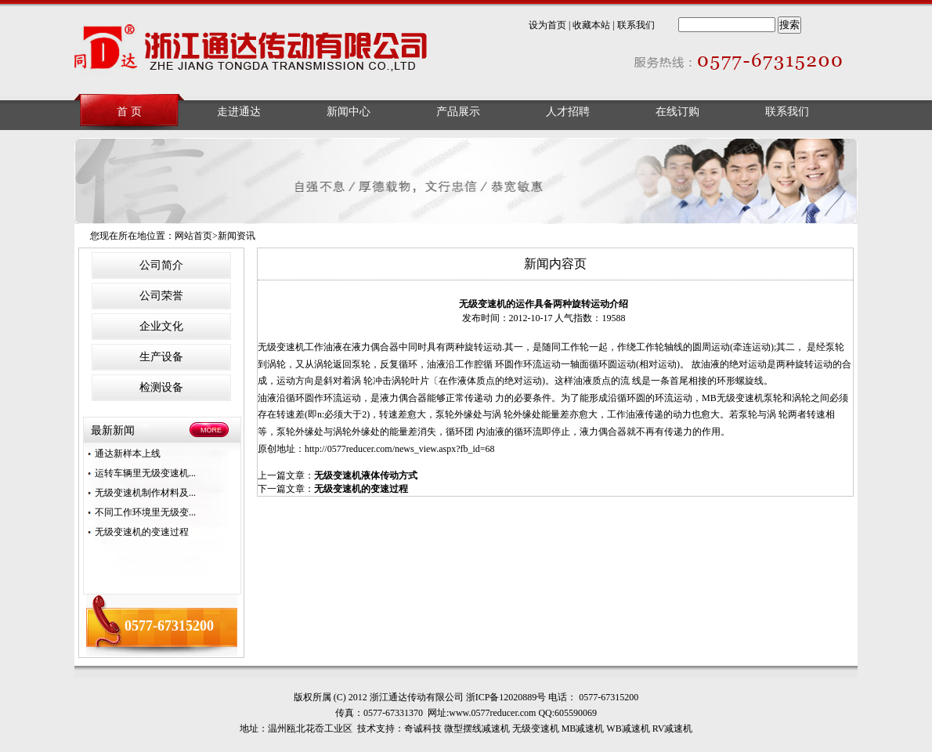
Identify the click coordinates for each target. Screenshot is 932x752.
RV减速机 (672, 728)
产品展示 (458, 112)
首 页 (129, 112)
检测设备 (161, 387)
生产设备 (161, 357)
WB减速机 (627, 728)
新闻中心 (348, 112)
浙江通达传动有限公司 (251, 51)
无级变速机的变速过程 (142, 531)
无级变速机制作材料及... (145, 492)
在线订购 (677, 112)
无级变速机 (281, 347)
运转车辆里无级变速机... (145, 473)
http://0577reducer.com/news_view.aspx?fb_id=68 (400, 448)
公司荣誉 (161, 296)
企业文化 (161, 326)
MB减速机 (583, 728)
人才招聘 (568, 112)
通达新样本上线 (128, 453)
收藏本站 (591, 25)
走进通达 (239, 112)
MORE (211, 430)
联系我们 (636, 25)
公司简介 (161, 265)
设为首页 (547, 25)
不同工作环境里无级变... (145, 512)
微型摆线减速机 (477, 728)
